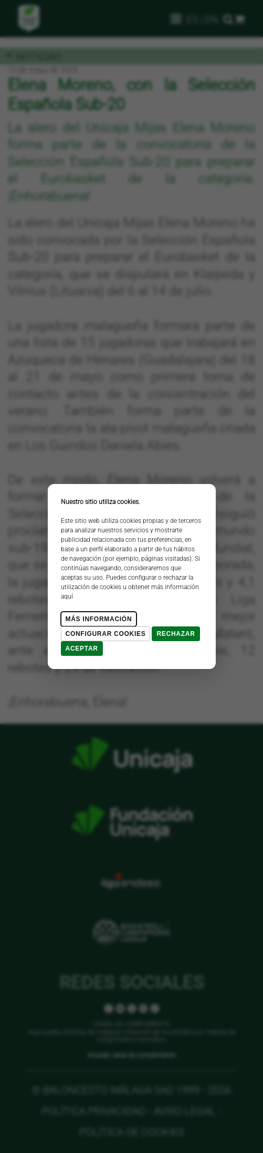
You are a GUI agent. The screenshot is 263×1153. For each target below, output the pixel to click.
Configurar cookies (106, 633)
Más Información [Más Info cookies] (99, 619)
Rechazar (175, 633)
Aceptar (82, 648)
